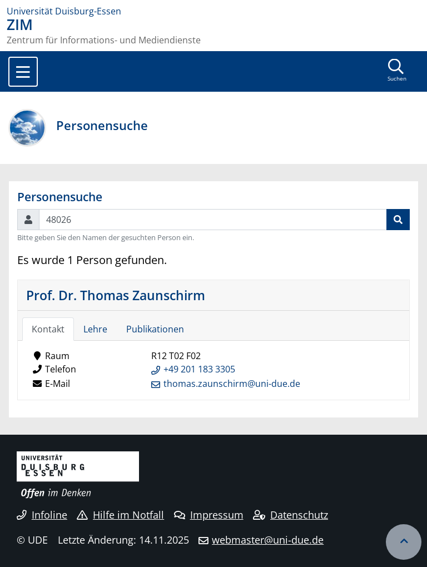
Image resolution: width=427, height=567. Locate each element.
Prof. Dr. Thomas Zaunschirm (115, 295)
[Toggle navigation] (23, 72)
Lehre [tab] (95, 329)
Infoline (42, 514)
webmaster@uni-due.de (268, 539)
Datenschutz (290, 514)
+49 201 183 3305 (199, 369)
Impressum (209, 514)
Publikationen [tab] (155, 329)
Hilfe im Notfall (120, 514)
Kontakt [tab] (48, 329)
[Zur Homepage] (213, 11)
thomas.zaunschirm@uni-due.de (231, 383)
